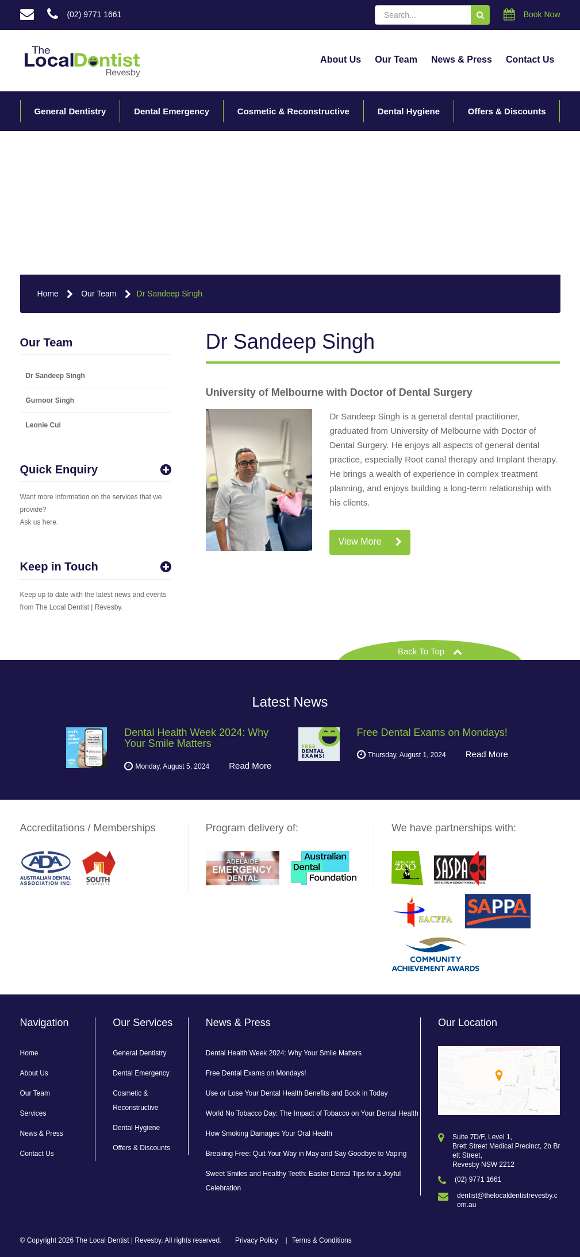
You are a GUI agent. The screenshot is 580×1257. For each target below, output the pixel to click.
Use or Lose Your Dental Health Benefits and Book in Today (297, 1093)
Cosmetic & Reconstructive (293, 111)
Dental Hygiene (409, 111)
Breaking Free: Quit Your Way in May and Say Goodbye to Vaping (306, 1154)
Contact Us (530, 59)
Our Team (396, 59)
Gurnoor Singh (50, 400)
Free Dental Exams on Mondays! (256, 1073)
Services (33, 1113)
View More (370, 541)
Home (48, 293)
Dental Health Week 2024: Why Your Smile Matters (284, 1053)
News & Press (461, 59)
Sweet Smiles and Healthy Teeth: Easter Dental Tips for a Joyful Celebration (303, 1181)
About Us (340, 59)
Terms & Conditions (322, 1240)
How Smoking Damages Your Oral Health (269, 1133)
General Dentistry (70, 111)
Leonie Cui (43, 425)
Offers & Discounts (507, 111)
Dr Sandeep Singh (169, 293)
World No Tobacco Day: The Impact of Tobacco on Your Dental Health (312, 1113)
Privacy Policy (256, 1240)
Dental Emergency (171, 111)
